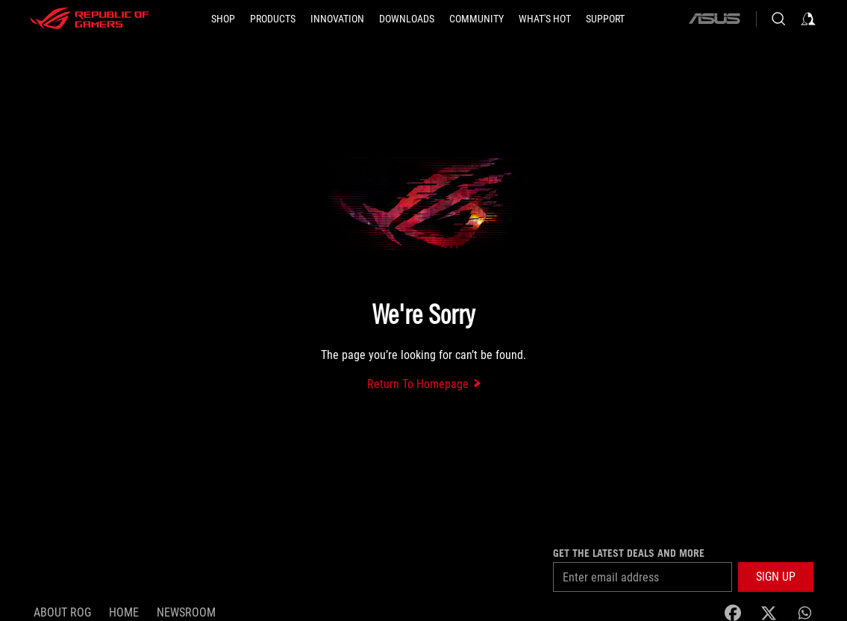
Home (124, 612)
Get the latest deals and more (628, 553)
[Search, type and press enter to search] (778, 18)
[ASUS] (714, 18)
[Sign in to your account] (808, 18)
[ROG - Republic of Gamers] (89, 18)
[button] (273, 18)
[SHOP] (223, 18)
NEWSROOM (186, 612)
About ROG (62, 612)
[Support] (605, 18)
